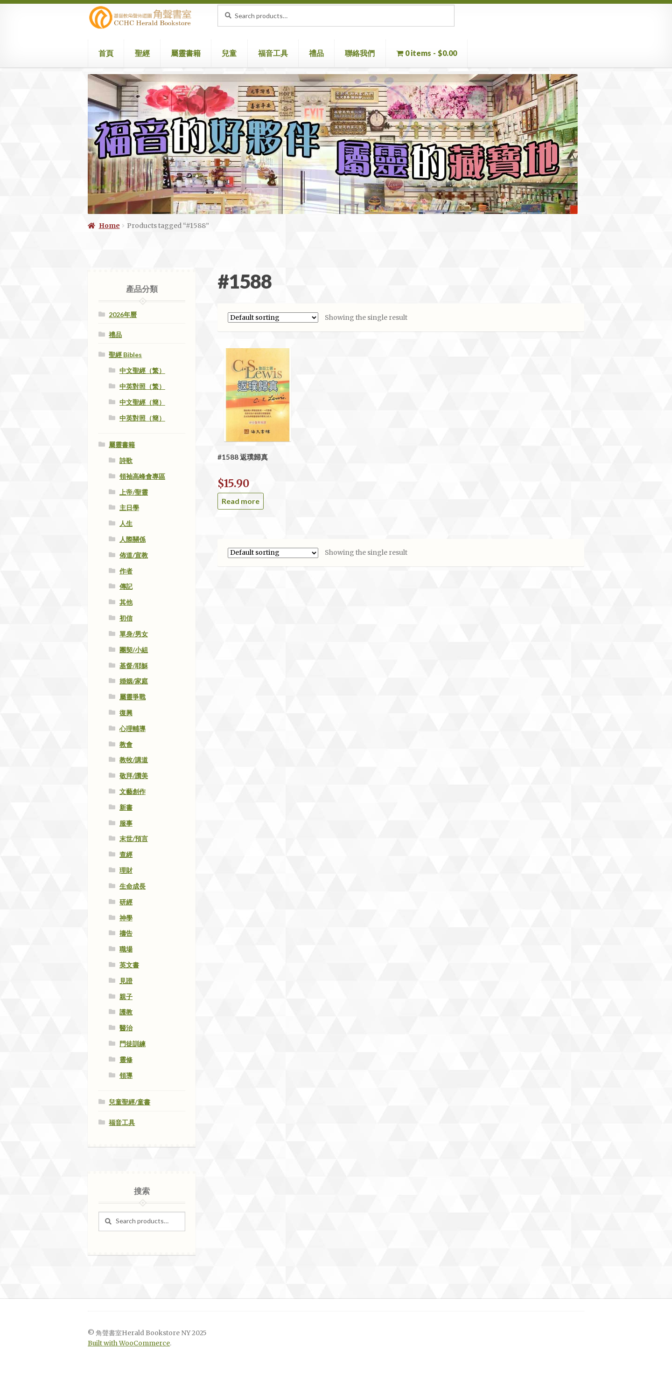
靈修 (126, 1059)
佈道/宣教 (133, 555)
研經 (126, 902)
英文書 (129, 965)
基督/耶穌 (133, 665)
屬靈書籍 (186, 52)
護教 (126, 1012)
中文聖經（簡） (142, 402)
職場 (126, 949)
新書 (126, 807)
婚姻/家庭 (133, 681)
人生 (126, 523)
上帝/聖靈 (133, 492)
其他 (126, 602)
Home (109, 225)
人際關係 (132, 539)
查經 (126, 854)
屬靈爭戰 (132, 697)
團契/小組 (133, 650)
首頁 (105, 52)
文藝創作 (132, 791)
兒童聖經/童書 (129, 1102)
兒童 (229, 52)
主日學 (129, 507)
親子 (126, 996)
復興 (126, 713)
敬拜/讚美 (133, 775)
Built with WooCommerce (129, 1343)
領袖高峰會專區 (142, 476)
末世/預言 (133, 838)
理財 (126, 870)
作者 (126, 571)
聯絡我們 (360, 52)
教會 (126, 744)
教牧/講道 (133, 760)
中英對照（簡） (142, 418)
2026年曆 (123, 314)
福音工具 (273, 52)
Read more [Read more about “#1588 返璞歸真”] (240, 501)
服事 (126, 823)
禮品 (316, 52)
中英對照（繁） (142, 386)
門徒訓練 (132, 1044)
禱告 (126, 933)
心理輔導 (132, 728)
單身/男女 (133, 634)
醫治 (126, 1028)
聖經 (142, 52)
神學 (126, 918)
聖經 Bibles (125, 355)
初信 (126, 618)
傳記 (126, 586)
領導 (126, 1075)
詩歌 (126, 460)
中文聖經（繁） (142, 370)
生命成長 (132, 886)
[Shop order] (273, 317)
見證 (126, 981)
